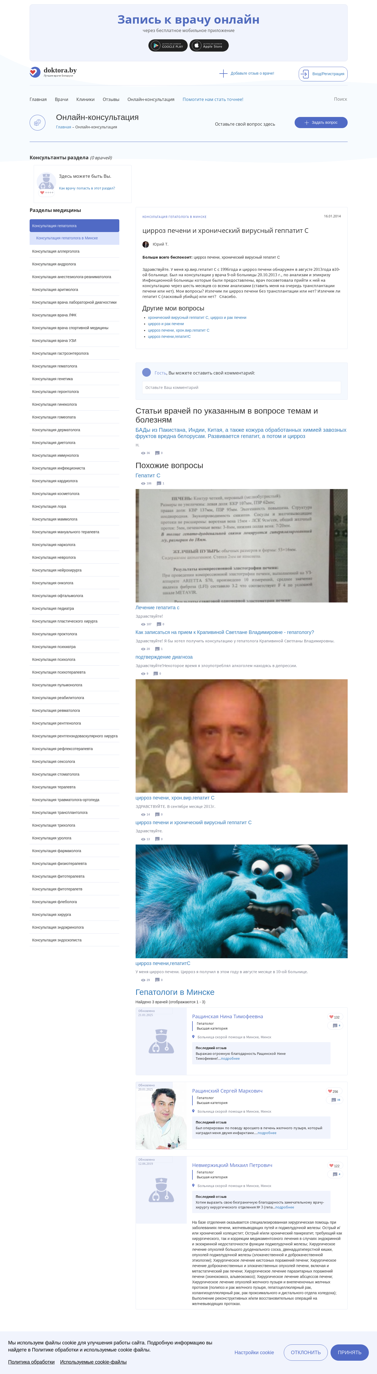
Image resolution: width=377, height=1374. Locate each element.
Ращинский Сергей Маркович (227, 1090)
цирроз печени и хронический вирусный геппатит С (194, 822)
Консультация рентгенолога (56, 723)
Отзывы (111, 99)
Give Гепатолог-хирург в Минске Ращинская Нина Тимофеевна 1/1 (331, 1017)
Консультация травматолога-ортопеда (65, 800)
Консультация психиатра (54, 647)
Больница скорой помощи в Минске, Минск (234, 1037)
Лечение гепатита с (158, 607)
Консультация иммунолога (55, 455)
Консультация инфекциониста (58, 468)
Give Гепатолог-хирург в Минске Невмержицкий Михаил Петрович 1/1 (331, 1166)
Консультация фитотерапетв (57, 889)
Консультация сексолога (53, 761)
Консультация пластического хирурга (65, 621)
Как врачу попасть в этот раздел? (87, 188)
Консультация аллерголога (56, 251)
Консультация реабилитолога (58, 698)
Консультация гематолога (54, 366)
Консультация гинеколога (54, 404)
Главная (38, 99)
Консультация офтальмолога (57, 596)
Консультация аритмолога (55, 289)
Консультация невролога (54, 557)
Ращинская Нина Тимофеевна (227, 1016)
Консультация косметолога (56, 493)
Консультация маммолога (54, 519)
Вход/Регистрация (322, 74)
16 (338, 1099)
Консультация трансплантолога (60, 812)
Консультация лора (49, 506)
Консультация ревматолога (56, 710)
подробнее (230, 1058)
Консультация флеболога (54, 902)
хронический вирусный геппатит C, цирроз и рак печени (197, 317)
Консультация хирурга (51, 914)
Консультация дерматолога (56, 430)
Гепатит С (148, 475)
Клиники (85, 99)
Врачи (61, 99)
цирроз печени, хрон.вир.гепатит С (179, 330)
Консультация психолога (54, 659)
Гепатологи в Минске (175, 992)
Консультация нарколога (54, 544)
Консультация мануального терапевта (65, 532)
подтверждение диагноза (164, 657)
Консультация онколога (52, 583)
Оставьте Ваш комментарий (241, 387)
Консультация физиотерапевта (59, 863)
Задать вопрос (321, 122)
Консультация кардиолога (55, 481)
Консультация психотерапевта (59, 672)
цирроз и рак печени (166, 324)
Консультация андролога (54, 264)
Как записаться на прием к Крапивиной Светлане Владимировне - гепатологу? (225, 632)
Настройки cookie (254, 1352)
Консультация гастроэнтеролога (60, 353)
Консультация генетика (52, 379)
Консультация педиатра (53, 608)
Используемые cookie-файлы (93, 1362)
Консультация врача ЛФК (54, 315)
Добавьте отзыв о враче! (246, 73)
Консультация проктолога (54, 634)
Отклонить (306, 1352)
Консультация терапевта (54, 787)
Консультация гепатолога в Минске (67, 238)
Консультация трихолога (53, 825)
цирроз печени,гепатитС (169, 336)
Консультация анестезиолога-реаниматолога (71, 277)
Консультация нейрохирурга (57, 570)
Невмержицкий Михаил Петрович (232, 1165)
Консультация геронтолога (55, 391)
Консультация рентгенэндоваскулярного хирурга (75, 736)
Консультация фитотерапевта (58, 876)
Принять (350, 1352)
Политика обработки (31, 1362)
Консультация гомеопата (54, 417)
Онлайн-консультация (151, 99)
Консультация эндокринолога (58, 927)
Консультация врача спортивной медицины (70, 328)
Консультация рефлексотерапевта (62, 749)
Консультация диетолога (54, 442)
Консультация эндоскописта (57, 940)
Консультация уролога (51, 838)
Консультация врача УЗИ (54, 340)
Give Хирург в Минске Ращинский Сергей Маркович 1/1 (330, 1092)
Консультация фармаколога (56, 851)
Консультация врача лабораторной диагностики (74, 302)
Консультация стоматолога (56, 774)
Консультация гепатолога (54, 226)
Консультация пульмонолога (57, 685)
